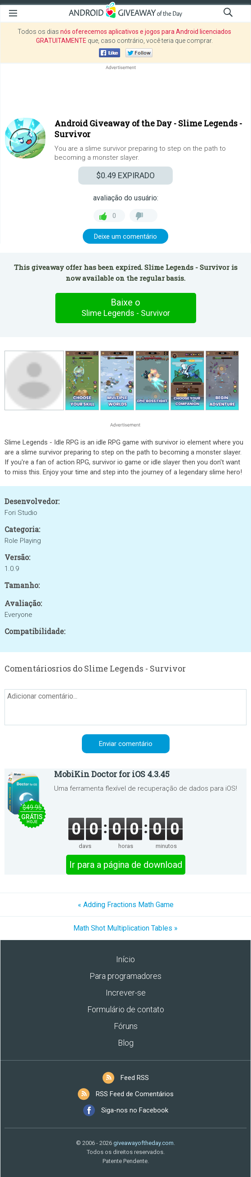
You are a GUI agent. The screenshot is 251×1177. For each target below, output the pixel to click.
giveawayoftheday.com (143, 1143)
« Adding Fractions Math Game (126, 904)
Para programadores (125, 976)
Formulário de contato (125, 1009)
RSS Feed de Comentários (135, 1094)
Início (125, 959)
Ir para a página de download (125, 864)
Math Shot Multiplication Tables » (125, 928)
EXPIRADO (125, 175)
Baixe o (125, 308)
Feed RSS (135, 1078)
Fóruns (126, 1026)
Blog (126, 1042)
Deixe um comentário (125, 236)
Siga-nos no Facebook (134, 1110)
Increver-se (126, 992)
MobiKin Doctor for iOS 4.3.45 (112, 774)
